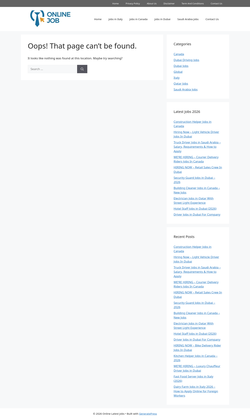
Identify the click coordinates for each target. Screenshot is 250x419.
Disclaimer (169, 3)
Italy (177, 78)
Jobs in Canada (139, 19)
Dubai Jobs (181, 66)
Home (115, 3)
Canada (179, 54)
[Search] (82, 69)
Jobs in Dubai (162, 19)
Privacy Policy (133, 3)
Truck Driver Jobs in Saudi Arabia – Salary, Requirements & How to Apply (197, 146)
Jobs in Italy (116, 19)
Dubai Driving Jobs (186, 60)
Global (178, 72)
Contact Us (216, 3)
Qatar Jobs (181, 83)
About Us (152, 3)
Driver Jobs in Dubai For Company (197, 214)
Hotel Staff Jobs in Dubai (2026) (195, 209)
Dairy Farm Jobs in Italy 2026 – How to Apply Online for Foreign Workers (196, 391)
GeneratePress (148, 413)
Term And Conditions (193, 3)
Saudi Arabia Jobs (188, 19)
